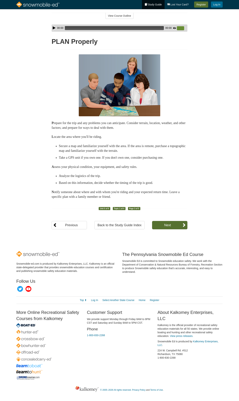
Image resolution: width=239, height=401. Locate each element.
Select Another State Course (118, 300)
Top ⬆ (83, 300)
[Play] (54, 27)
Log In (216, 4)
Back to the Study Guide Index (119, 225)
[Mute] (174, 28)
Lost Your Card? (178, 4)
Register (201, 4)
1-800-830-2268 (96, 335)
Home (142, 300)
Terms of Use (156, 390)
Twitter (20, 289)
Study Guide (153, 4)
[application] (119, 28)
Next (167, 225)
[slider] (114, 28)
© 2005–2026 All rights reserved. (115, 390)
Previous (71, 225)
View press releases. (181, 336)
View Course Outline (119, 15)
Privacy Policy (138, 390)
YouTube (28, 289)
